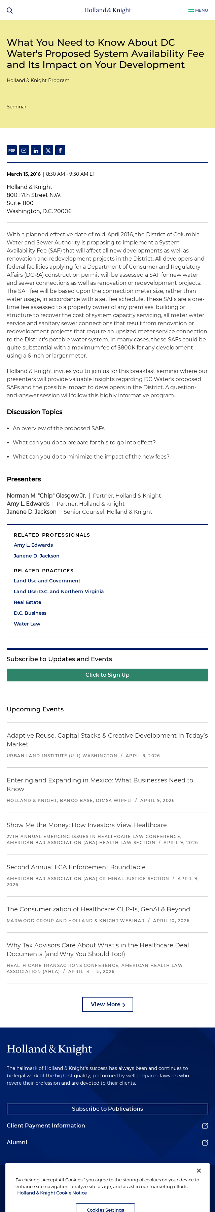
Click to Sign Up (107, 675)
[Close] (198, 1181)
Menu (201, 10)
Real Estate (27, 602)
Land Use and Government (47, 581)
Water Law (27, 624)
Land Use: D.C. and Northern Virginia (59, 591)
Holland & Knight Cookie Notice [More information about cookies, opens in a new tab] (52, 1204)
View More (105, 1004)
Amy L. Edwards (33, 545)
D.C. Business (30, 613)
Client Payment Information (46, 1125)
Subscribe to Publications (107, 1109)
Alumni (17, 1142)
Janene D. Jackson (37, 556)
